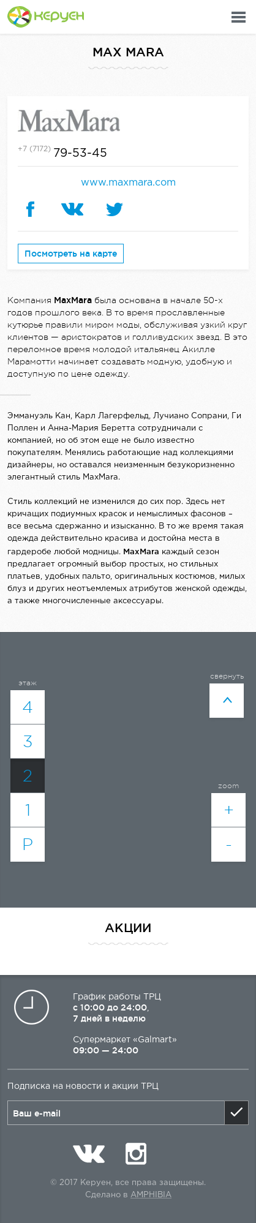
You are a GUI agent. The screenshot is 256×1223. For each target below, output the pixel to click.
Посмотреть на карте (70, 253)
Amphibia (150, 1195)
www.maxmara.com (128, 182)
